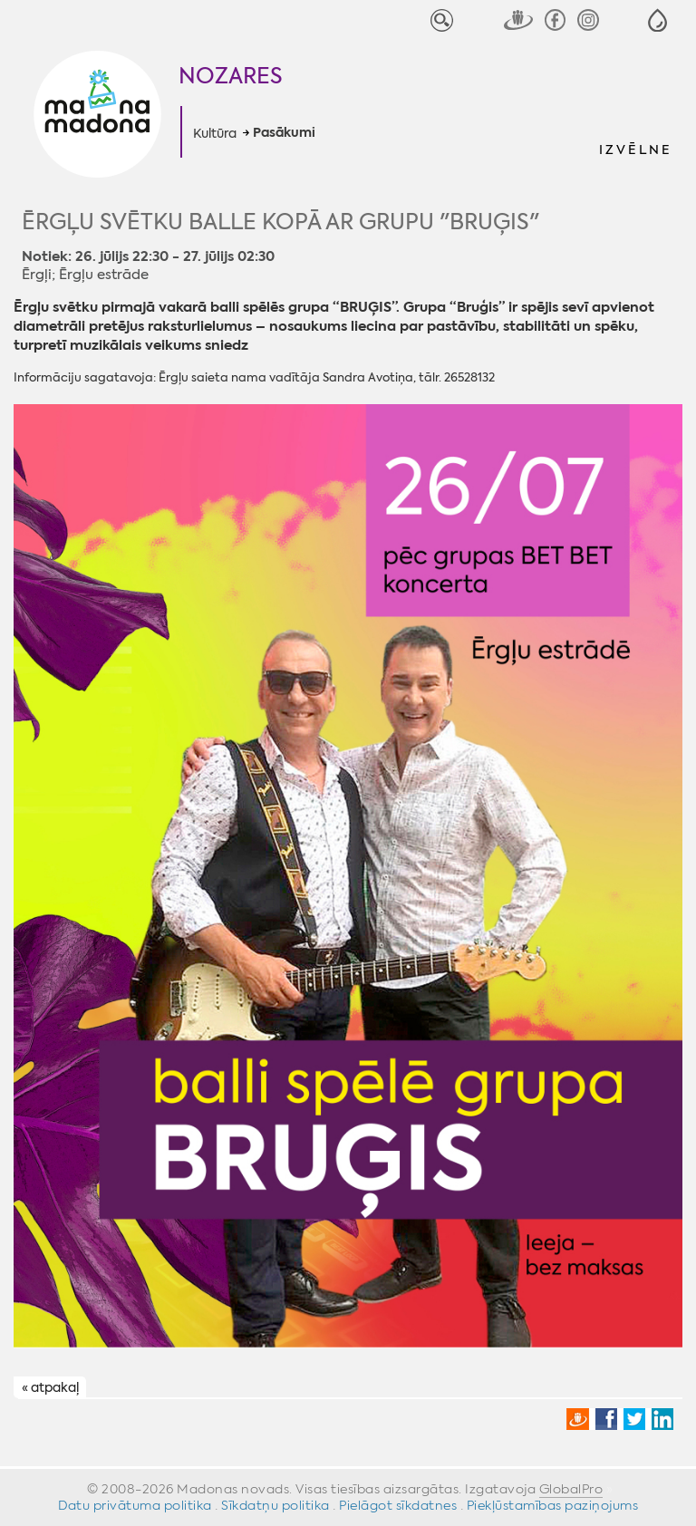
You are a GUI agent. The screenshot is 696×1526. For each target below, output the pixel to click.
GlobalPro (571, 1489)
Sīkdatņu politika (275, 1505)
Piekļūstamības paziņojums (553, 1505)
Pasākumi (284, 133)
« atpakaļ (50, 1388)
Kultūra (215, 133)
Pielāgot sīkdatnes (398, 1505)
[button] (657, 20)
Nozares (231, 76)
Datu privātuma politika (135, 1505)
